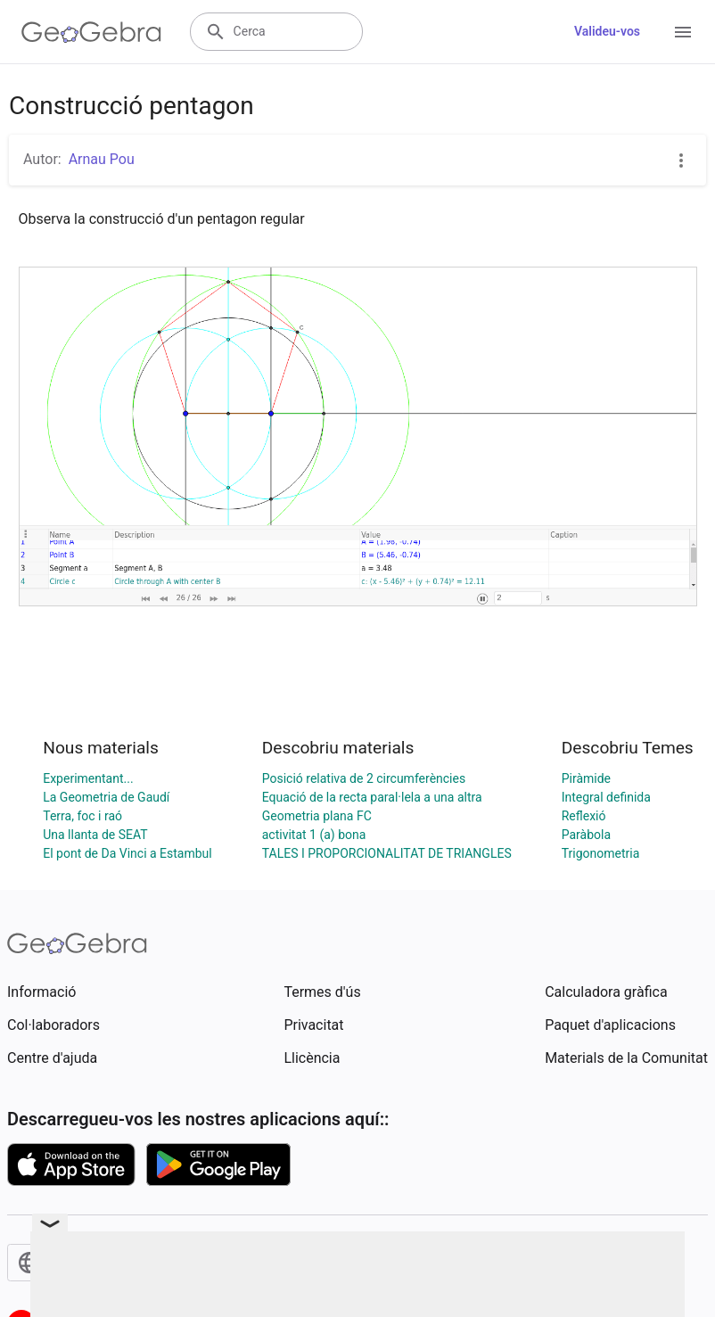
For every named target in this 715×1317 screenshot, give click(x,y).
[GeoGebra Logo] (91, 32)
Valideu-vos (607, 31)
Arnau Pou (102, 159)
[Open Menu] (683, 32)
